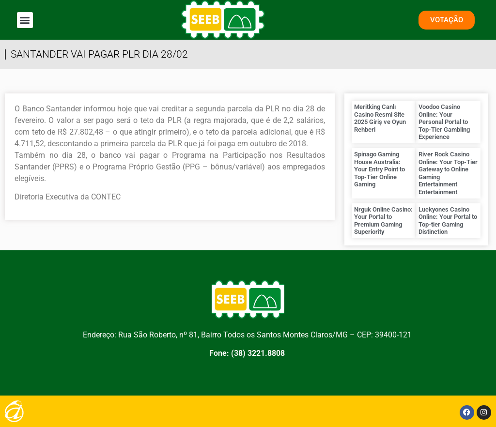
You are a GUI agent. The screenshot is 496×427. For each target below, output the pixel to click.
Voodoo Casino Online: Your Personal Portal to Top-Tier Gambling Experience (444, 121)
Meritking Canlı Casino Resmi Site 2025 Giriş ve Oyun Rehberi (380, 118)
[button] (25, 20)
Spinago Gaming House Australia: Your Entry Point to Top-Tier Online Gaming (379, 169)
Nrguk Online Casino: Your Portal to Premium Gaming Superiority (383, 221)
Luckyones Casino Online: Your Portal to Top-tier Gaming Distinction (447, 221)
